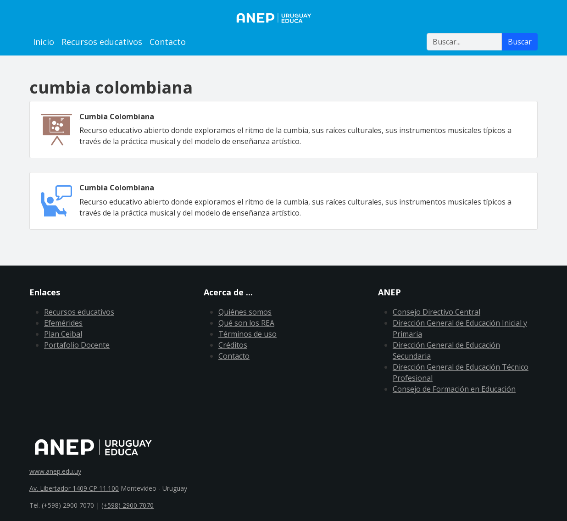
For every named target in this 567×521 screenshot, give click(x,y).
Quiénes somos (245, 312)
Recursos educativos (101, 41)
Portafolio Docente (77, 345)
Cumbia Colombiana (116, 116)
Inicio (43, 41)
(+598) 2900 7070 (127, 505)
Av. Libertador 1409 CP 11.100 (74, 488)
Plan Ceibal (63, 334)
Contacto (168, 41)
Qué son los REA (246, 323)
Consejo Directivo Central (436, 312)
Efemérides (63, 323)
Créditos (232, 345)
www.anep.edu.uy (55, 471)
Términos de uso (247, 334)
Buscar (520, 42)
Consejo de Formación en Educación (454, 389)
